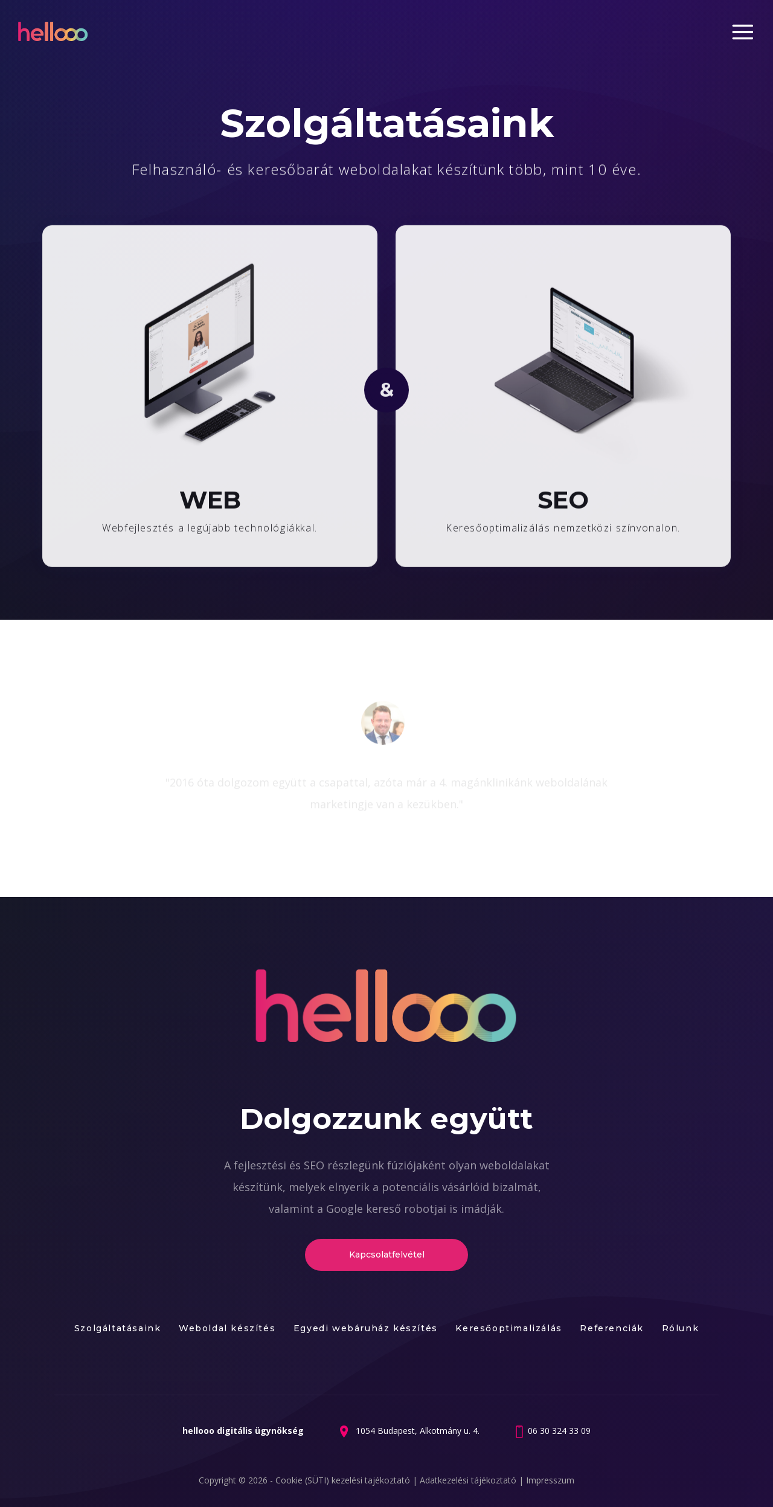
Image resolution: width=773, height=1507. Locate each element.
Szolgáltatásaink (117, 1328)
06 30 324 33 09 (559, 1430)
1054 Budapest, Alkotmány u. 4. (416, 1430)
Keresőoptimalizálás (508, 1328)
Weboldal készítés (227, 1328)
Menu (743, 32)
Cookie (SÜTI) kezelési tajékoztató (343, 1480)
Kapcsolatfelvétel (387, 1254)
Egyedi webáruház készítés (365, 1328)
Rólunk (680, 1328)
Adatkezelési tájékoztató (469, 1480)
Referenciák (612, 1328)
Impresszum (550, 1480)
